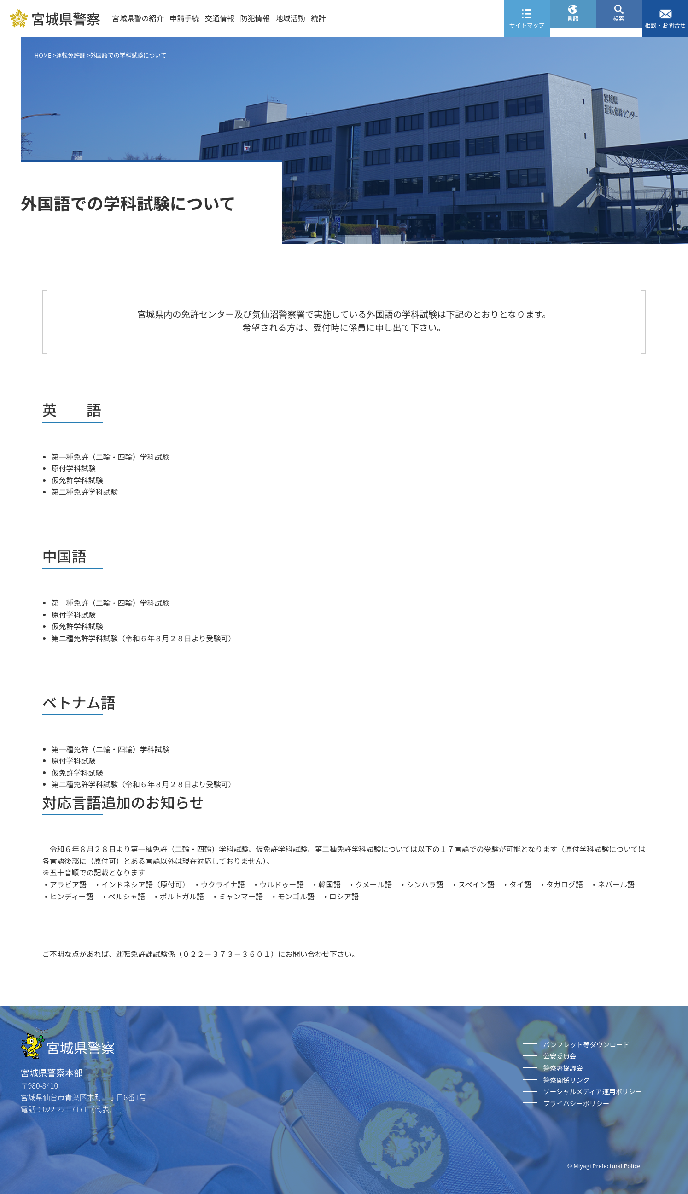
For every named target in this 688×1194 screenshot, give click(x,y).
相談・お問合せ (665, 25)
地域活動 (290, 17)
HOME (43, 55)
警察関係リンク (566, 1079)
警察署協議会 (563, 1067)
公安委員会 (559, 1056)
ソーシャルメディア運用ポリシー (592, 1091)
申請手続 (184, 17)
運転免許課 (71, 55)
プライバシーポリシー (576, 1103)
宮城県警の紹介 (137, 17)
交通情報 (219, 17)
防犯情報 (255, 17)
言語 (573, 25)
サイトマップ (527, 25)
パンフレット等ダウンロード (586, 1044)
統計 (318, 17)
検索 (619, 25)
